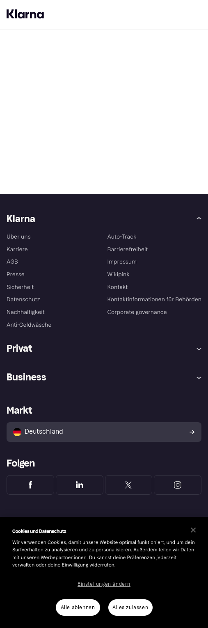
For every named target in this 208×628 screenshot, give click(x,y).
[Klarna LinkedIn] (79, 485)
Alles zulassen (130, 607)
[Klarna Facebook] (30, 485)
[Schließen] (193, 530)
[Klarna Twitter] (129, 485)
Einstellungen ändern (104, 584)
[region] (104, 572)
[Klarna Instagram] (177, 485)
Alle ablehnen (78, 607)
